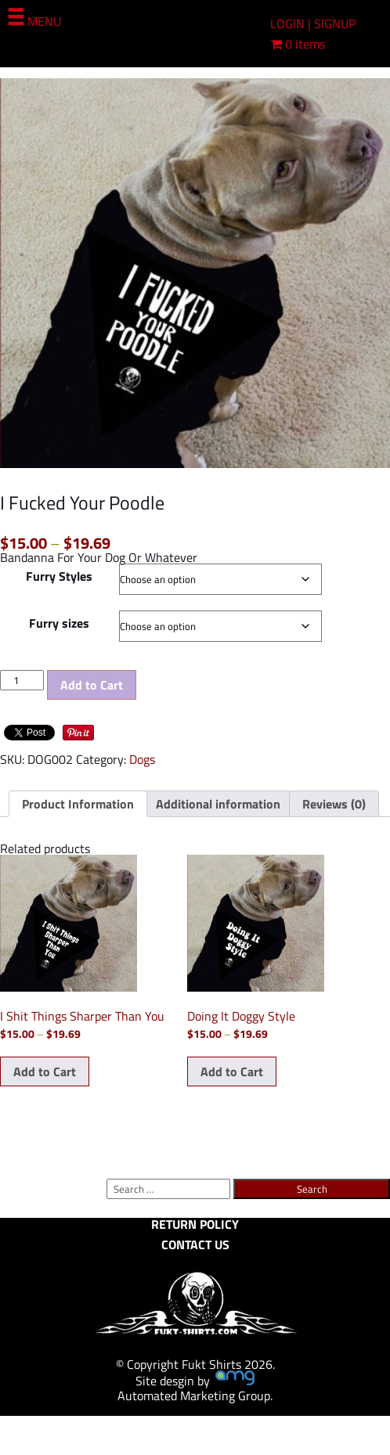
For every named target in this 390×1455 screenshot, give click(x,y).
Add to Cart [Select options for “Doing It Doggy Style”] (231, 1071)
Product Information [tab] (78, 803)
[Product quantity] (22, 680)
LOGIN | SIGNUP (313, 23)
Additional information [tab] (218, 803)
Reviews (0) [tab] (334, 803)
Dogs (142, 759)
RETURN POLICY (195, 1224)
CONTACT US (195, 1244)
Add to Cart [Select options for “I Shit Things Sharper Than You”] (44, 1071)
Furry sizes (59, 623)
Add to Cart (91, 684)
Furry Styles (59, 576)
